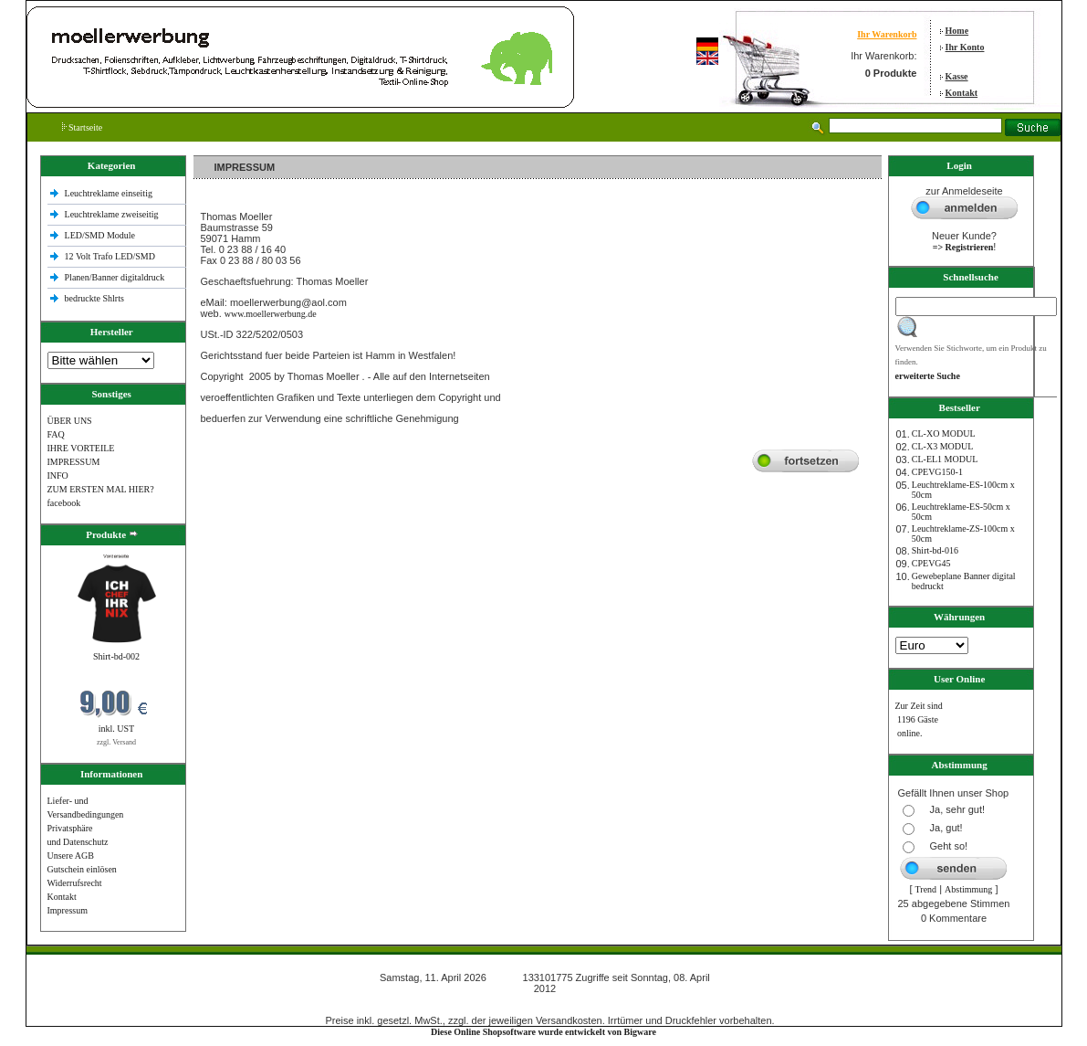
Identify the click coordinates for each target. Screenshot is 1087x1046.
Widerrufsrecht (74, 883)
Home (957, 31)
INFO (57, 475)
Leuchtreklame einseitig (110, 193)
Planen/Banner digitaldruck (115, 277)
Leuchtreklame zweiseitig (113, 214)
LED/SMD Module (100, 235)
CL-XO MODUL (944, 433)
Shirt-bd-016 (935, 550)
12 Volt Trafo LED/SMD (110, 256)
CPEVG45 (931, 563)
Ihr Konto (965, 47)
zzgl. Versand (116, 742)
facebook (64, 503)
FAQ (56, 434)
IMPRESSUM (73, 462)
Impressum (67, 910)
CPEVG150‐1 (937, 472)
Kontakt (962, 93)
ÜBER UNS (69, 421)
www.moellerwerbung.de (271, 314)
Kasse (957, 76)
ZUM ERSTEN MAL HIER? (100, 489)
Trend (926, 889)
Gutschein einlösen (82, 869)
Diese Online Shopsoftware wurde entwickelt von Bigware (543, 1032)
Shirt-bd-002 (116, 656)
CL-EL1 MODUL (945, 459)
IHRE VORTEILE (81, 448)
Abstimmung (968, 889)
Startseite (82, 127)
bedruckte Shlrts (94, 298)
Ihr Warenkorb (886, 34)
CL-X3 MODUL (943, 446)
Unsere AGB (70, 856)
